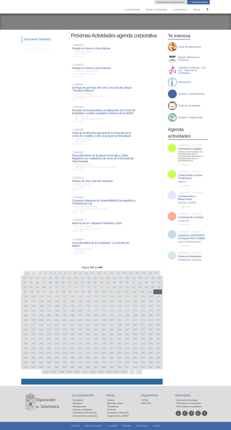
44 (24, 282)
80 (114, 287)
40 (140, 277)
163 (33, 310)
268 (150, 334)
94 (63, 291)
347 (64, 357)
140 (135, 301)
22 (24, 277)
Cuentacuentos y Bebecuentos (187, 198)
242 (88, 329)
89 (31, 291)
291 (49, 343)
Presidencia (113, 406)
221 (64, 324)
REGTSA (146, 403)
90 (38, 291)
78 (101, 287)
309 (49, 348)
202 (57, 320)
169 (80, 310)
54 (88, 282)
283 (127, 338)
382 (57, 367)
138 (119, 301)
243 (96, 329)
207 (96, 320)
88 (25, 291)
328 (57, 353)
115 (80, 296)
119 (111, 296)
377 (158, 362)
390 (119, 367)
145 (33, 306)
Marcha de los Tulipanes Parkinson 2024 (97, 223)
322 (150, 348)
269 (158, 334)
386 (88, 367)
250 (150, 329)
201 (49, 320)
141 (143, 301)
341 (158, 353)
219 (49, 324)
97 (83, 291)
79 (108, 287)
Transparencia (142, 426)
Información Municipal (187, 400)
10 (86, 273)
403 (101, 371)
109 (33, 296)
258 (72, 334)
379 (33, 367)
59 (120, 282)
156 (119, 306)
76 (88, 287)
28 (63, 277)
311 (64, 348)
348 (72, 357)
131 (64, 301)
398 (62, 371)
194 (135, 315)
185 (64, 315)
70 (50, 287)
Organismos (149, 395)
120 (119, 296)
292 (57, 343)
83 (133, 287)
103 (126, 291)
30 (76, 277)
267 (143, 334)
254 (41, 334)
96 (76, 291)
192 (119, 315)
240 (72, 329)
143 (158, 301)
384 (72, 367)
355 (127, 357)
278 (88, 338)
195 (143, 315)
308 (41, 348)
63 (146, 282)
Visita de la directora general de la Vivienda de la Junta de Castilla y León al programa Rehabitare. (102, 134)
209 (111, 320)
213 (143, 320)
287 (158, 338)
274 (57, 338)
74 (76, 287)
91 (44, 291)
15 (118, 273)
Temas (196, 10)
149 (64, 306)
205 (80, 320)
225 (96, 324)
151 (80, 306)
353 (111, 357)
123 (143, 296)
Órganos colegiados (82, 409)
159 (143, 306)
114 (72, 296)
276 (72, 338)
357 (143, 357)
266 (135, 334)
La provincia (180, 10)
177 (143, 310)
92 (51, 291)
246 (119, 329)
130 (57, 301)
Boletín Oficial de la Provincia (189, 58)
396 (46, 371)
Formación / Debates (190, 260)
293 (64, 343)
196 (150, 315)
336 (119, 353)
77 (95, 287)
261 (96, 334)
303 (143, 343)
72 (63, 287)
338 (135, 353)
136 (104, 301)
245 (111, 329)
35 (108, 277)
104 (134, 291)
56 (101, 282)
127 (33, 301)
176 (135, 310)
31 (82, 277)
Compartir (25, 382)
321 (143, 348)
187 (80, 315)
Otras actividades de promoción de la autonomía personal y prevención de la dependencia (191, 156)
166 (57, 310)
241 (80, 329)
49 (56, 282)
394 (150, 367)
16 (124, 273)
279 (96, 338)
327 (49, 353)
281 (111, 338)
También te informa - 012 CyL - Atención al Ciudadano (192, 70)
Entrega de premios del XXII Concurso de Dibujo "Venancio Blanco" (101, 89)
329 (64, 353)
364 (57, 362)
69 (43, 287)
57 (108, 282)
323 (158, 348)
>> (139, 371)
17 (130, 273)
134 (88, 301)
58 (114, 282)
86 (152, 287)
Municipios (183, 395)
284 (135, 338)
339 (143, 353)
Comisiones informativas (85, 412)
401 (85, 371)
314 (88, 348)
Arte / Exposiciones (189, 242)
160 (150, 306)
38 (127, 277)
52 (76, 282)
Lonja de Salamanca (189, 47)
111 (49, 296)
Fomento (111, 409)
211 (127, 320)
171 (96, 310)
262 (104, 334)
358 (150, 357)
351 (96, 357)
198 (25, 320)
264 (119, 334)
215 (158, 320)
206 (88, 320)
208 (104, 320)
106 (150, 291)
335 (111, 353)
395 (158, 367)
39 (133, 277)
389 (111, 367)
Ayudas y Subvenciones (191, 94)
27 (56, 277)
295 (80, 343)
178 (150, 310)
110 (41, 296)
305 (158, 343)
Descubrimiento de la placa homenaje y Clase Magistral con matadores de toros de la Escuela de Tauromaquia (103, 158)
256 (57, 334)
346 (57, 357)
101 (111, 291)
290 (41, 343)
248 (135, 329)
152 (88, 306)
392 (135, 367)
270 (25, 338)
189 (96, 315)
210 (119, 320)
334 (104, 353)
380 (41, 367)
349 (80, 357)
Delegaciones (79, 406)
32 (88, 277)
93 (57, 291)
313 (80, 348)
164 (41, 310)
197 (158, 315)
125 (158, 296)
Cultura (110, 400)
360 (25, 362)
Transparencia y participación (170, 2)
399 (69, 371)
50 (63, 282)
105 (142, 291)
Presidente (78, 400)
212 (135, 320)
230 (135, 324)
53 (82, 282)
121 (127, 296)
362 (41, 362)
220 (57, 324)
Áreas (110, 395)
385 (80, 367)
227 (111, 324)
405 (116, 371)
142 (150, 301)
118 (104, 296)
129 (49, 301)
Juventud (183, 221)
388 (104, 367)
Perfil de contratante (189, 105)
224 (88, 324)
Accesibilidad (112, 426)
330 (72, 353)
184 (57, 315)
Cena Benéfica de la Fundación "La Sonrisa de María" (100, 244)
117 (96, 296)
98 (89, 291)
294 (72, 343)
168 (72, 310)
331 (80, 353)
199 (33, 320)
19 (143, 273)
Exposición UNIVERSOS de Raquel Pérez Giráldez (191, 237)
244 (104, 329)
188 (88, 315)
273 (49, 338)
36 (114, 277)
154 (104, 306)
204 (72, 320)
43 (159, 277)
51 (69, 282)
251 (158, 329)
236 (41, 329)
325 (33, 353)
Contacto (156, 426)
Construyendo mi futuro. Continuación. (190, 177)
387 (96, 367)
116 (88, 296)
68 (37, 287)
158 (135, 306)
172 (104, 310)
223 (80, 324)
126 (25, 301)
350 (88, 357)
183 (49, 315)
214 (150, 320)
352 (104, 357)
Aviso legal (75, 426)
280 (104, 338)
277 (80, 338)
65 (159, 282)
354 (119, 357)
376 (150, 362)
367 (80, 362)
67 (31, 287)
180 (25, 315)
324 (25, 353)
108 (25, 296)
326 (41, 353)
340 (150, 353)
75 (82, 287)
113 (64, 296)
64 (152, 282)
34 (101, 277)
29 (69, 277)
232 (150, 324)
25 (43, 277)
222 (72, 324)
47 (43, 282)
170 (88, 310)
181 (33, 315)
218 (41, 324)
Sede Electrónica (199, 2)
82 (127, 287)
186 (72, 315)
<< (27, 273)
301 (127, 343)
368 (88, 362)
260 (88, 334)
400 (77, 371)
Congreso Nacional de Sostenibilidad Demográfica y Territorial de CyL (104, 202)
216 (25, 324)
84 (140, 287)
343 (33, 357)
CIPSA (145, 400)
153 (96, 306)
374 (135, 362)
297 (96, 343)
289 (33, 343)
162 (25, 310)
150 (72, 306)
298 (104, 343)
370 (104, 362)
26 (50, 277)
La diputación (132, 10)
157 (127, 306)
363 (49, 362)
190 (104, 315)
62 (140, 282)
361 (33, 362)
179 (158, 310)
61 (133, 282)
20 (150, 273)
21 (156, 273)
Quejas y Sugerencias (190, 117)
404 (108, 371)
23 (31, 277)
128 (41, 301)
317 (111, 348)
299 (111, 343)
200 (41, 320)
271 (33, 338)
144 (25, 306)
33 (95, 277)
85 (146, 287)
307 (33, 348)
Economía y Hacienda (118, 412)
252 (25, 334)
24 (37, 277)
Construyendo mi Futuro (190, 217)
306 (25, 348)
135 (96, 301)
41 (146, 277)
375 (143, 362)
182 (41, 315)
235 (33, 329)
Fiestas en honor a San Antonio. (91, 48)
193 (127, 315)
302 (135, 343)
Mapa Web (127, 426)
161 (158, 306)
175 (127, 310)
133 (80, 301)
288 (25, 343)
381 (49, 367)
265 (127, 334)
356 (135, 357)
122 (135, 296)
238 (57, 329)
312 (72, 348)
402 (93, 371)
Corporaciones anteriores (85, 416)
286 (150, 338)
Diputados (78, 403)
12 (98, 273)
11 (92, 273)
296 (88, 343)
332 (88, 353)
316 (104, 348)
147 (49, 306)
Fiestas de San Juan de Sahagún (92, 180)
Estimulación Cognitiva (190, 148)
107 (158, 291)
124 (150, 296)
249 (143, 329)
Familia (182, 182)
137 (111, 301)
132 (72, 301)
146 (41, 306)
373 (127, 362)
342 (25, 357)
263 (111, 334)
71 (56, 287)
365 (64, 362)
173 (111, 310)
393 (143, 367)
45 (31, 282)
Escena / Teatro (187, 203)
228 (119, 324)
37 (120, 277)
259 (80, 334)
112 (57, 296)
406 (124, 371)
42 (152, 277)
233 (158, 324)
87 (159, 287)
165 (49, 310)
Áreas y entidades (156, 10)
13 (105, 273)
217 (33, 324)
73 (69, 287)
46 (37, 282)
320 (135, 348)
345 (49, 357)
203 (64, 320)
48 (50, 282)
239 (64, 329)
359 (158, 357)
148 (57, 306)
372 (119, 362)
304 (150, 343)
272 (41, 338)
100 (103, 291)
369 (96, 362)
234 (25, 329)
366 (72, 362)
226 (104, 324)
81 (120, 287)
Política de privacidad (93, 426)
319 (127, 348)
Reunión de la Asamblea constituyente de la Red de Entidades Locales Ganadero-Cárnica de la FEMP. (103, 112)
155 (111, 306)
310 (57, 348)
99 (95, 291)
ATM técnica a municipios (188, 403)
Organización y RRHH (118, 416)
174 (119, 310)
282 (119, 338)
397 (54, 371)
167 (64, 310)
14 (111, 273)
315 (96, 348)
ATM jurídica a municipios (188, 406)
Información (184, 82)
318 (119, 348)
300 (119, 343)
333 (96, 353)
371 (111, 362)
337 (127, 353)
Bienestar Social (115, 403)
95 (70, 291)
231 (143, 324)
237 (49, 329)
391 (127, 367)
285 (143, 338)
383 (64, 367)
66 (24, 287)
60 (127, 282)
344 (41, 357)
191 (111, 315)
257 (64, 334)
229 (127, 324)
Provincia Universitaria (189, 256)
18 (137, 273)
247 (127, 329)
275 (64, 338)
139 (127, 301)
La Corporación (83, 395)
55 (95, 282)
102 (119, 291)
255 (49, 334)
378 (25, 367)
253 (33, 334)
